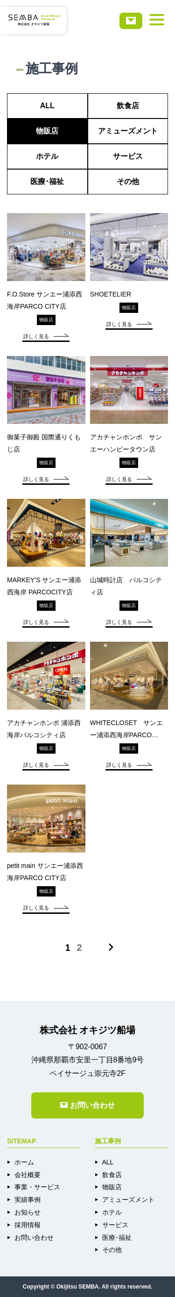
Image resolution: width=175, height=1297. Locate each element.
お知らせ (27, 1212)
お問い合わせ (34, 1237)
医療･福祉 (47, 181)
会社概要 (27, 1174)
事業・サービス (37, 1187)
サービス (128, 156)
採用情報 (27, 1225)
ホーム (24, 1162)
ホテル (47, 156)
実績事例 (27, 1199)
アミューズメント (128, 131)
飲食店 (128, 106)
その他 (128, 181)
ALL (47, 106)
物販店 (47, 131)
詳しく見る (46, 336)
